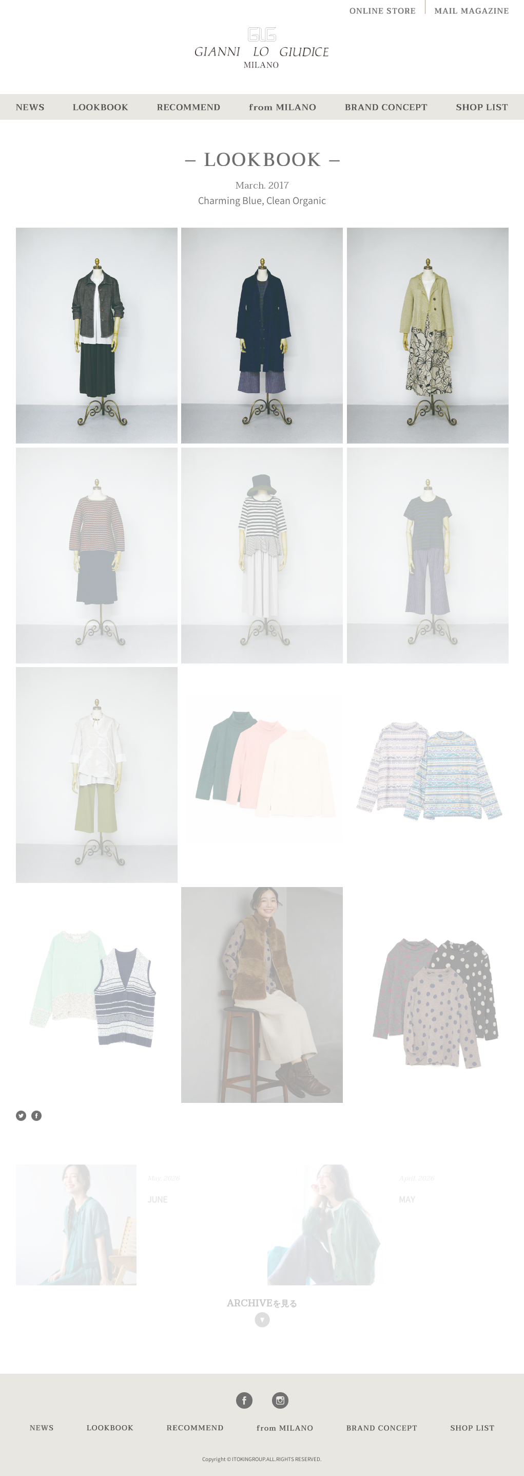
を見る (262, 1304)
